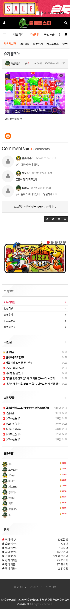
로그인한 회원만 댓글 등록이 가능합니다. (35, 206)
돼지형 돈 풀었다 (13, 373)
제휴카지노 (19, 34)
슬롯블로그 (9, 327)
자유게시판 (10, 43)
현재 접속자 (11, 539)
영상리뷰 (24, 43)
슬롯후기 (38, 43)
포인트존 (49, 34)
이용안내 (18, 587)
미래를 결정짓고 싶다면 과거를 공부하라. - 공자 (29, 378)
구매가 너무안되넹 (13, 368)
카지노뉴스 (52, 43)
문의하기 (33, 587)
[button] (47, 219)
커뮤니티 (35, 34)
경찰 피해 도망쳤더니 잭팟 (17, 362)
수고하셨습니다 (12, 418)
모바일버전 (50, 587)
